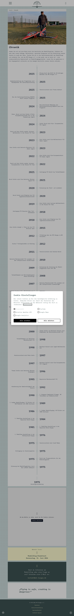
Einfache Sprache (37, 612)
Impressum (37, 605)
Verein (11, 10)
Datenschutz (27, 304)
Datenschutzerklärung (37, 607)
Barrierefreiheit (37, 610)
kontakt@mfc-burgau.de (37, 578)
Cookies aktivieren (37, 520)
